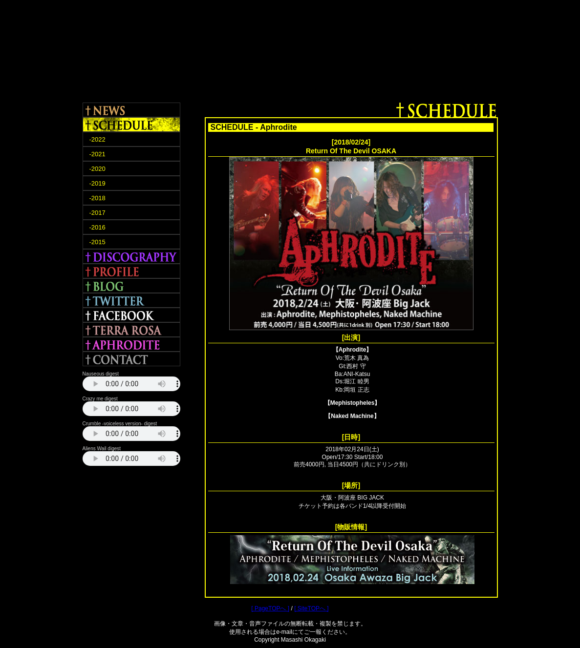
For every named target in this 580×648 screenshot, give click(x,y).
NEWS (131, 110)
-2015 (97, 242)
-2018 (97, 198)
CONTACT (131, 359)
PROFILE (131, 271)
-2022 (97, 139)
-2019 (97, 183)
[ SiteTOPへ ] (311, 608)
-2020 (97, 168)
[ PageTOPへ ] (270, 608)
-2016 (97, 227)
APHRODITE (131, 344)
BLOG (131, 285)
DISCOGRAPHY (131, 256)
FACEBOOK (131, 315)
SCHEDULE (131, 124)
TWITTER (131, 300)
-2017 (97, 212)
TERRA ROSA (131, 329)
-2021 (97, 154)
